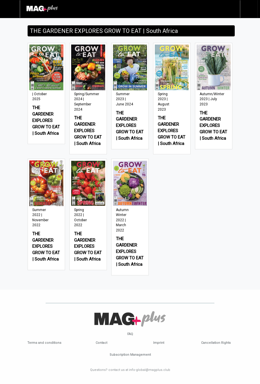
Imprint (158, 343)
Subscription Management (130, 355)
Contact (101, 343)
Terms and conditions (44, 343)
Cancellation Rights (216, 343)
